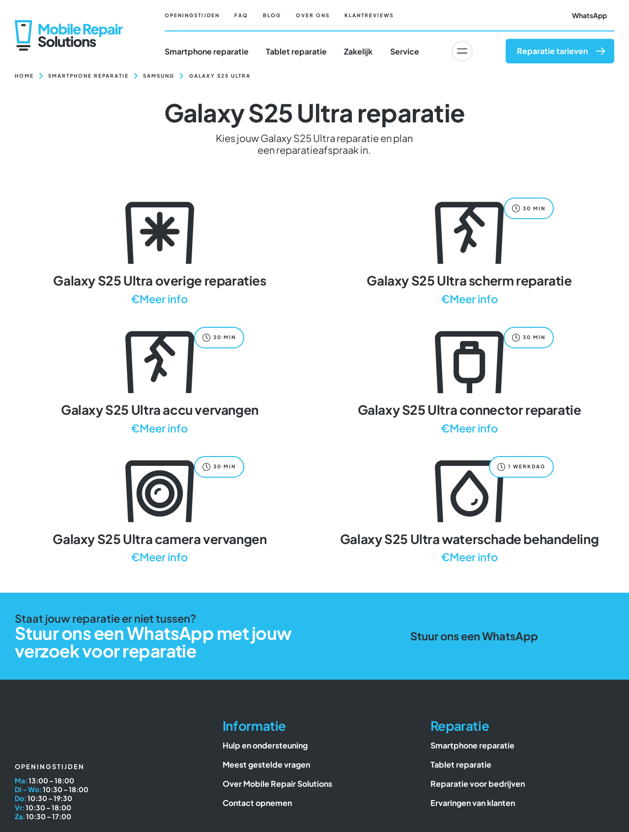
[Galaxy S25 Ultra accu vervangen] (160, 379)
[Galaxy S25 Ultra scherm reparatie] (469, 250)
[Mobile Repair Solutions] (69, 24)
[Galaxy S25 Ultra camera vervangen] (160, 508)
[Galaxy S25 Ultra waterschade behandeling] (469, 508)
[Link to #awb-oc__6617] (462, 51)
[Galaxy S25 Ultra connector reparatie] (469, 379)
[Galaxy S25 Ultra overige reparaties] (160, 250)
